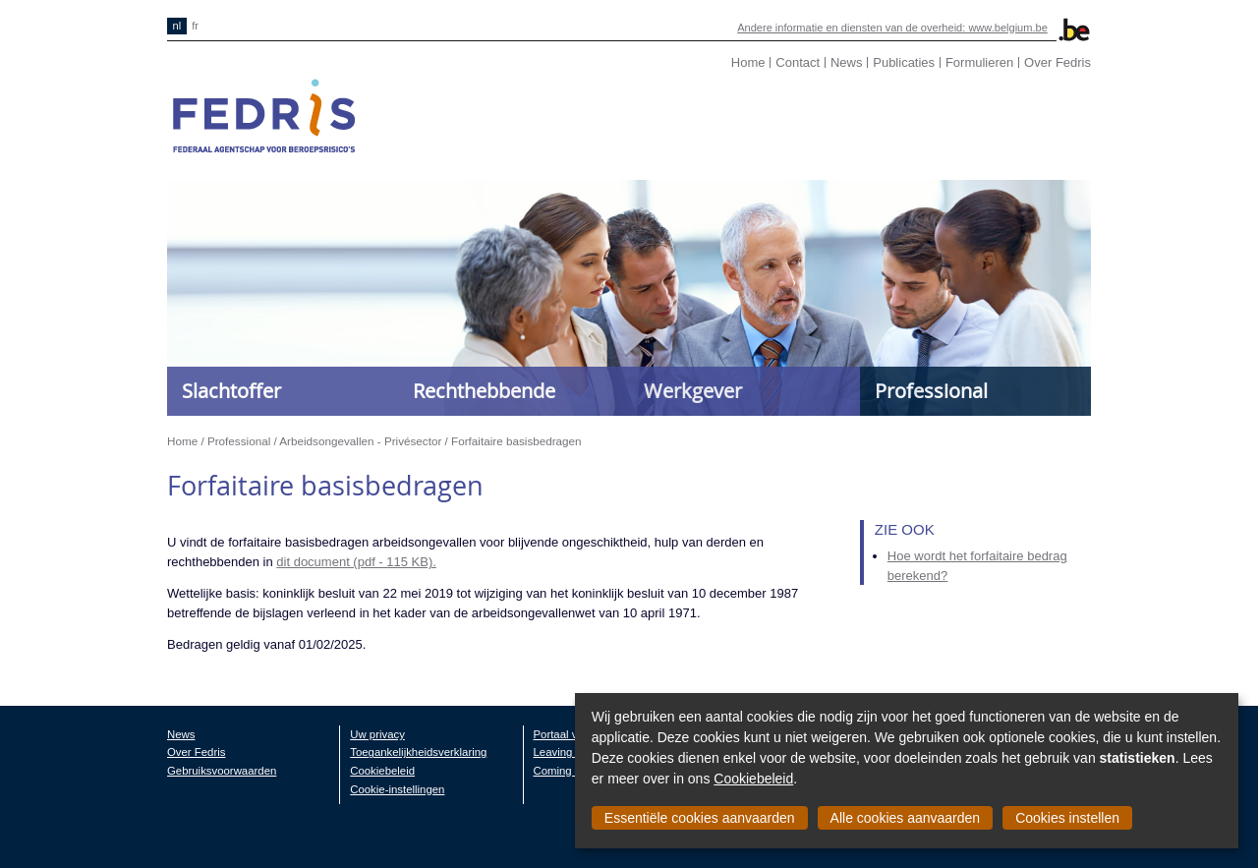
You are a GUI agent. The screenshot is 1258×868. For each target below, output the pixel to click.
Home (748, 62)
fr (195, 25)
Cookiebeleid (753, 778)
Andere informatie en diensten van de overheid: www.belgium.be (892, 27)
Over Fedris (1057, 62)
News (846, 62)
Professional (931, 390)
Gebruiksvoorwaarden (221, 771)
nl (177, 25)
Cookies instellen (1067, 818)
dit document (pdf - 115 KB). (356, 561)
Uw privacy (377, 734)
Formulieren (979, 62)
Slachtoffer (231, 390)
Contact (797, 62)
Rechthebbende (484, 390)
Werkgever (693, 390)
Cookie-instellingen (397, 789)
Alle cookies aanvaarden (905, 818)
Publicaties (904, 62)
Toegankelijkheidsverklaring (418, 752)
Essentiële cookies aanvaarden (699, 818)
